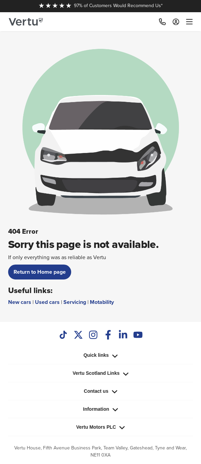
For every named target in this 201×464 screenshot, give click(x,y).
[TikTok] (63, 335)
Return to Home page (40, 272)
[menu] (188, 21)
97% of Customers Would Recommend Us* (101, 5)
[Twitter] (78, 335)
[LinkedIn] (123, 335)
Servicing (74, 302)
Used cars (47, 302)
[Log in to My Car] (176, 21)
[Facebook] (108, 335)
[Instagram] (93, 335)
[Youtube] (138, 335)
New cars (19, 302)
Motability (102, 302)
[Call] (162, 21)
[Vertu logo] (25, 22)
